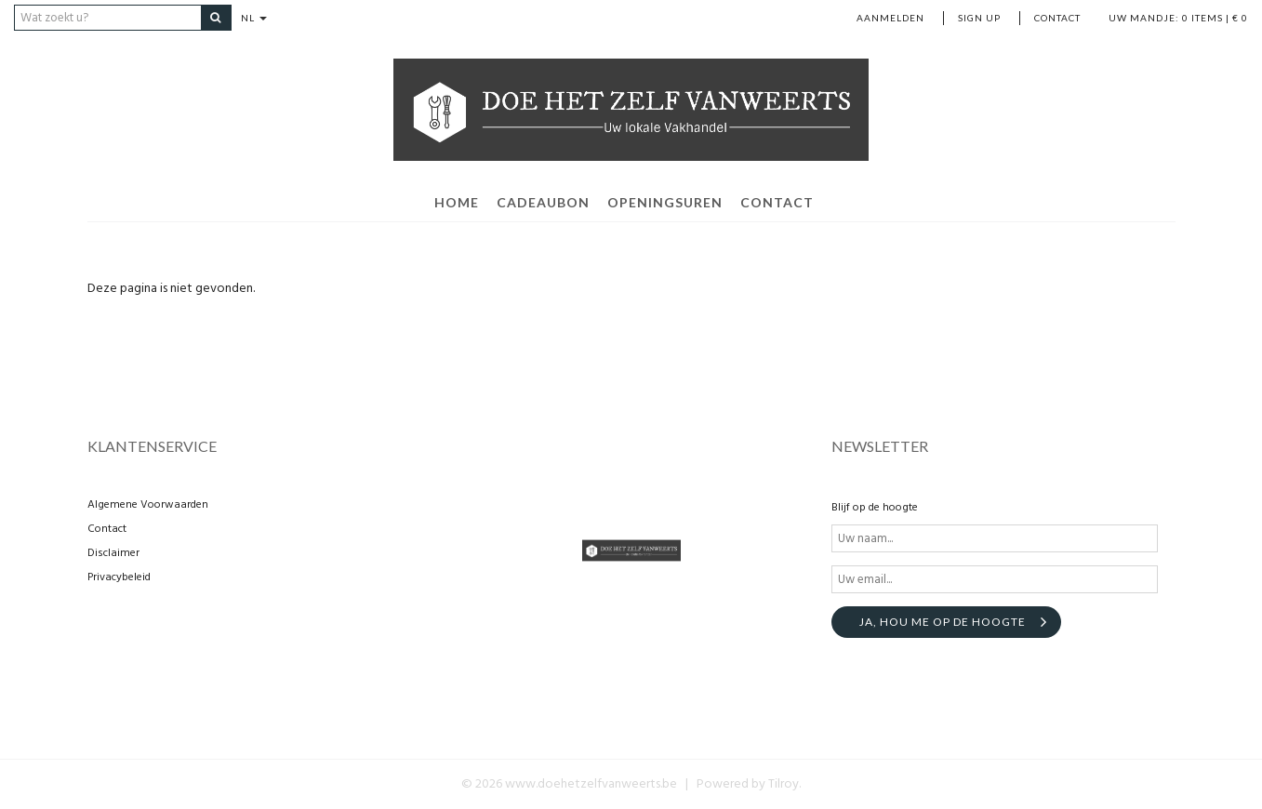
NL (254, 17)
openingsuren (665, 202)
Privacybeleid (119, 577)
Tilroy (783, 784)
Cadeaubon (543, 202)
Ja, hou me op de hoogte (942, 622)
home (456, 202)
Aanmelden (890, 17)
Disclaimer (113, 553)
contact (777, 202)
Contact (1057, 17)
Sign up (979, 17)
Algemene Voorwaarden (147, 505)
